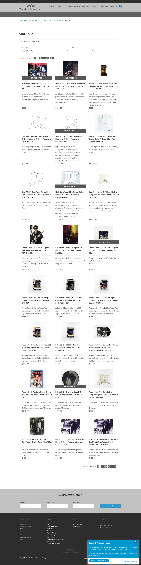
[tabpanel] (70, 257)
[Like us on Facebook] (18, 1)
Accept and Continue (99, 561)
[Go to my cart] (120, 7)
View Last (24, 58)
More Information (130, 561)
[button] (118, 1)
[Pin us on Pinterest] (21, 1)
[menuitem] (52, 7)
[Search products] (69, 41)
